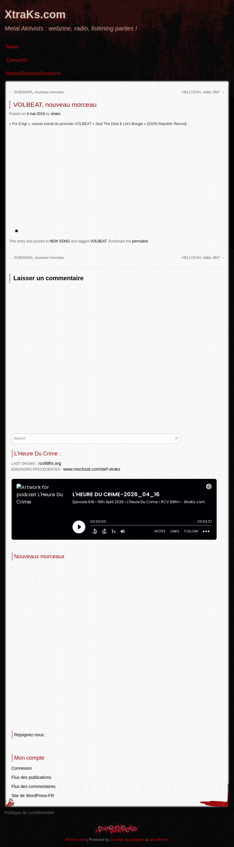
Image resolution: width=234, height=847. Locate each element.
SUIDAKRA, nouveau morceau (36, 92)
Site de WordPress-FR (33, 795)
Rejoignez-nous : (30, 734)
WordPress (158, 840)
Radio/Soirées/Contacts (33, 73)
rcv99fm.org (49, 463)
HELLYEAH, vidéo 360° (203, 92)
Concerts (16, 60)
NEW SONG (60, 241)
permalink (140, 241)
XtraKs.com (35, 14)
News (12, 46)
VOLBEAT (98, 241)
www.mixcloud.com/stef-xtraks (91, 469)
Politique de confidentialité (29, 812)
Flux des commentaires (34, 786)
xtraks (55, 114)
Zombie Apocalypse (128, 840)
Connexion (22, 768)
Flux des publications (31, 777)
